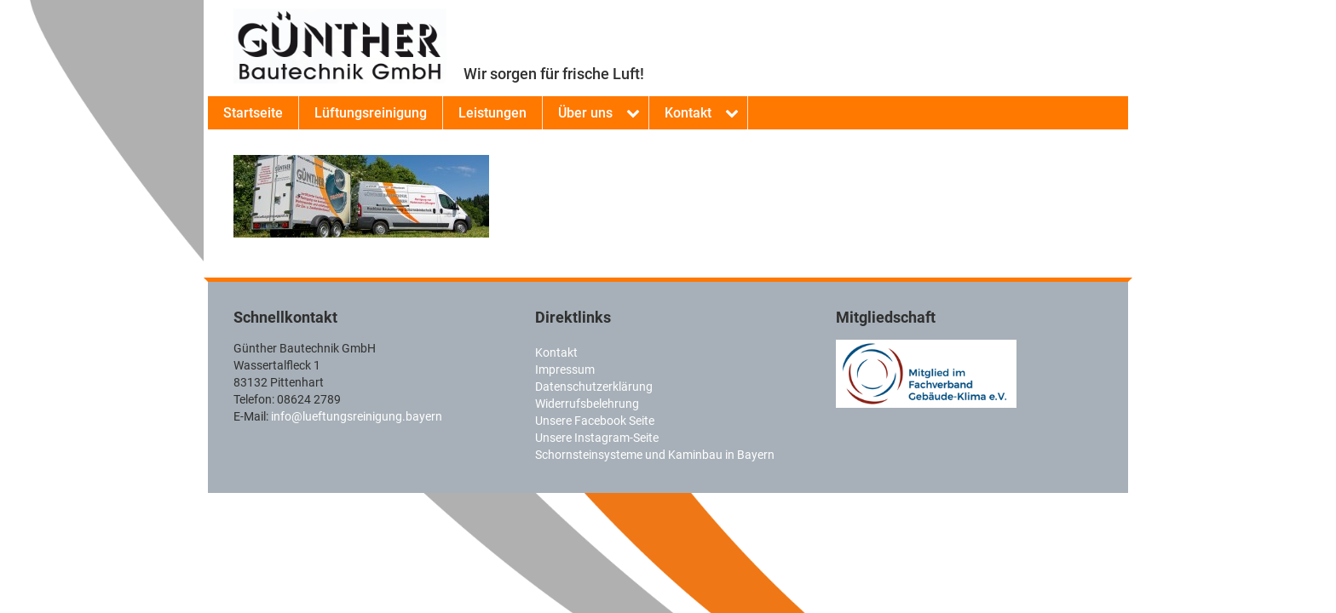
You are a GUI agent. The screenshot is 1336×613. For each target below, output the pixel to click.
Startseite (253, 113)
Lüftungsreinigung (370, 113)
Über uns (585, 113)
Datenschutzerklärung (594, 386)
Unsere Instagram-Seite (597, 437)
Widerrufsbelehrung (587, 403)
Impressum (565, 369)
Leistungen (492, 113)
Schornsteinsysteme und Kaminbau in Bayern (655, 454)
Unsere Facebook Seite (594, 420)
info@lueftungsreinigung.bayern (356, 416)
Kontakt (688, 113)
